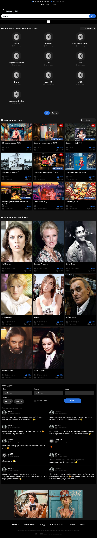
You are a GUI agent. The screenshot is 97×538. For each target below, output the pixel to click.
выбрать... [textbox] (8, 393)
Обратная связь (56, 525)
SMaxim (10, 411)
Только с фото (42, 401)
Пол (4, 389)
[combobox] (17, 393)
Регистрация (45, 4)
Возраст (6, 397)
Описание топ (9, 461)
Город (67, 389)
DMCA (82, 525)
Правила (71, 525)
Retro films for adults (59, 1)
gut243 (10, 454)
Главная (15, 525)
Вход (54, 4)
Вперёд (54, 113)
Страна (36, 389)
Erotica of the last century (41, 1)
